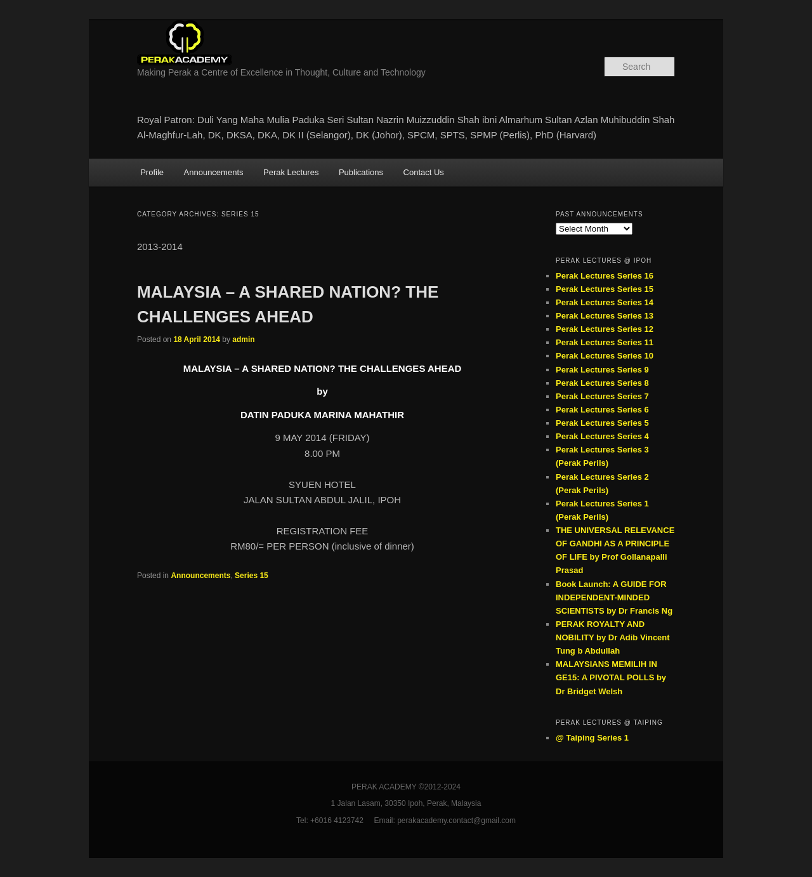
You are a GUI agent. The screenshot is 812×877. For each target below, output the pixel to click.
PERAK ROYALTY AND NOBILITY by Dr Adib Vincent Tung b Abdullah (613, 637)
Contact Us (423, 172)
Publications (361, 172)
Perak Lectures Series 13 (604, 315)
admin (243, 339)
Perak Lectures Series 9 (602, 369)
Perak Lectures (290, 172)
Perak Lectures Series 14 (604, 302)
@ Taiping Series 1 (592, 737)
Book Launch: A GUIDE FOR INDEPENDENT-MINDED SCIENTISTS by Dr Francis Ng (614, 597)
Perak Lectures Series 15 (604, 289)
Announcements (214, 172)
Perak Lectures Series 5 (602, 423)
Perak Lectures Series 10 (604, 355)
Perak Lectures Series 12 (604, 329)
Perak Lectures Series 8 (602, 383)
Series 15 (251, 575)
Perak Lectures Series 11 (604, 342)
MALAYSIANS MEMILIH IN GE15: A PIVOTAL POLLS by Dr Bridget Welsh (611, 677)
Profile (152, 172)
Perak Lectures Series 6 (602, 409)
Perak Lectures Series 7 (602, 396)
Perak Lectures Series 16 (604, 275)
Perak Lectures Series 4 (602, 436)
